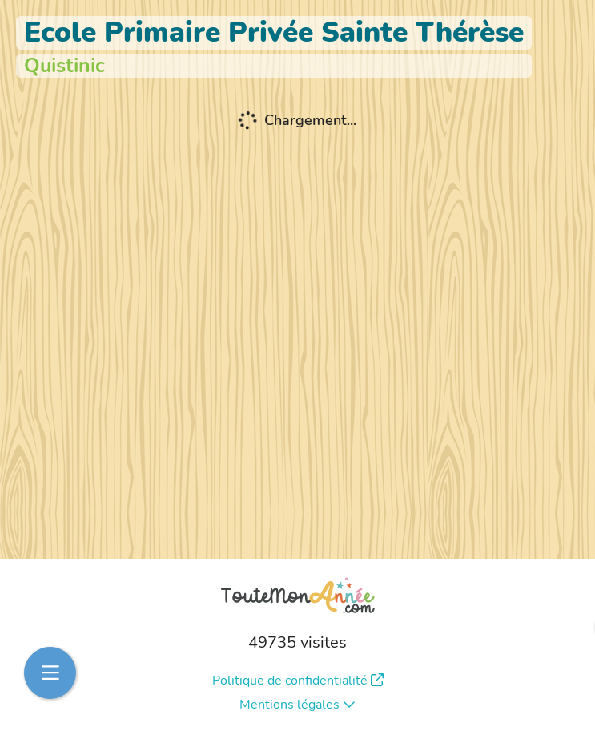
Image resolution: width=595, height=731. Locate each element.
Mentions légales (297, 704)
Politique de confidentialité (298, 680)
